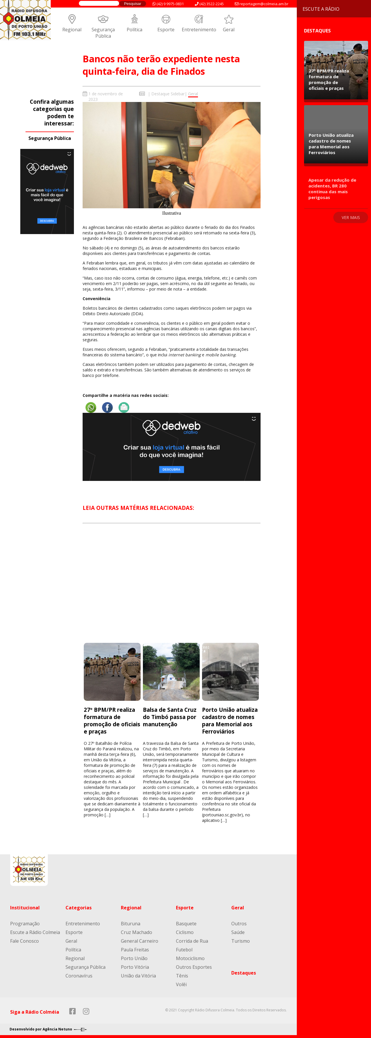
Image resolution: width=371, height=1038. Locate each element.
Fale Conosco (24, 941)
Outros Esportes (194, 967)
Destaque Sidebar (168, 93)
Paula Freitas (135, 949)
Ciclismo (185, 932)
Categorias (79, 907)
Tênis (182, 976)
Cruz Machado (136, 932)
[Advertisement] (172, 588)
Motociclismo (190, 958)
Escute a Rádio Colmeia (35, 932)
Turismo (240, 941)
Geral (228, 29)
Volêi (181, 984)
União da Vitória (138, 976)
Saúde (238, 932)
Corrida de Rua (192, 941)
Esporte (165, 29)
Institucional (25, 907)
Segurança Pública (103, 32)
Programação (25, 923)
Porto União (134, 958)
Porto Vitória (135, 967)
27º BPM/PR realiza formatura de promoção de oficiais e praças (112, 720)
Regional (71, 29)
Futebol (184, 949)
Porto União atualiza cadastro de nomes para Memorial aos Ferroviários (230, 720)
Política (134, 29)
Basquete (186, 923)
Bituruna (130, 923)
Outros (239, 923)
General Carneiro (139, 941)
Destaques (243, 973)
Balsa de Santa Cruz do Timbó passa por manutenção (170, 717)
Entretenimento (199, 29)
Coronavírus (79, 976)
